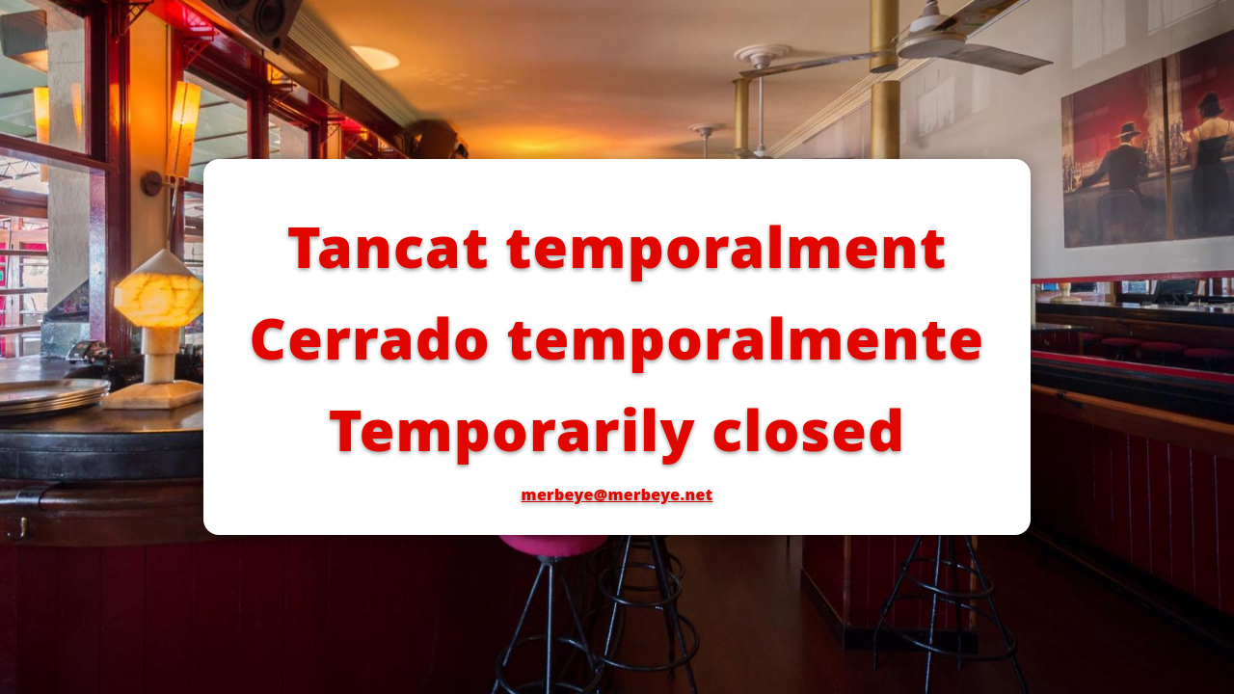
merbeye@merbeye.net (617, 494)
